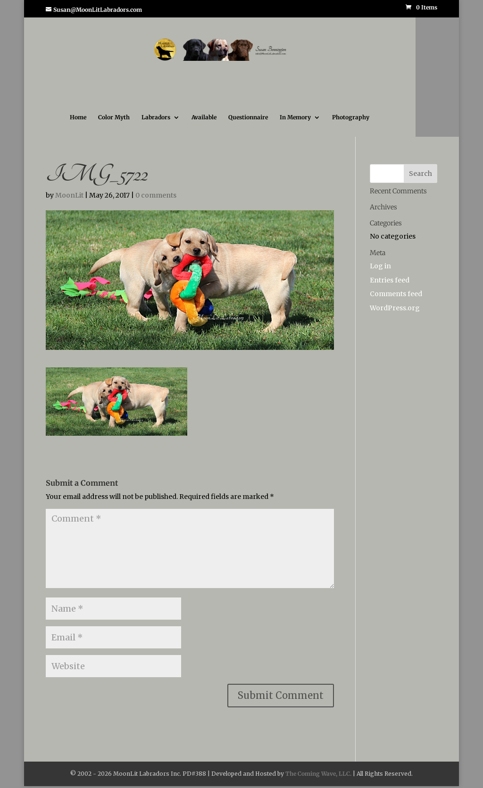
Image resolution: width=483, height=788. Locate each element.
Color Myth (114, 117)
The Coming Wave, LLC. (318, 773)
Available (204, 117)
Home (78, 117)
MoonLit (69, 195)
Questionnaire (248, 117)
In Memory (295, 117)
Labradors (156, 117)
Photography (350, 117)
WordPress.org (395, 308)
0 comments (155, 195)
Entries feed (389, 280)
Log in (380, 266)
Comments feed (396, 294)
